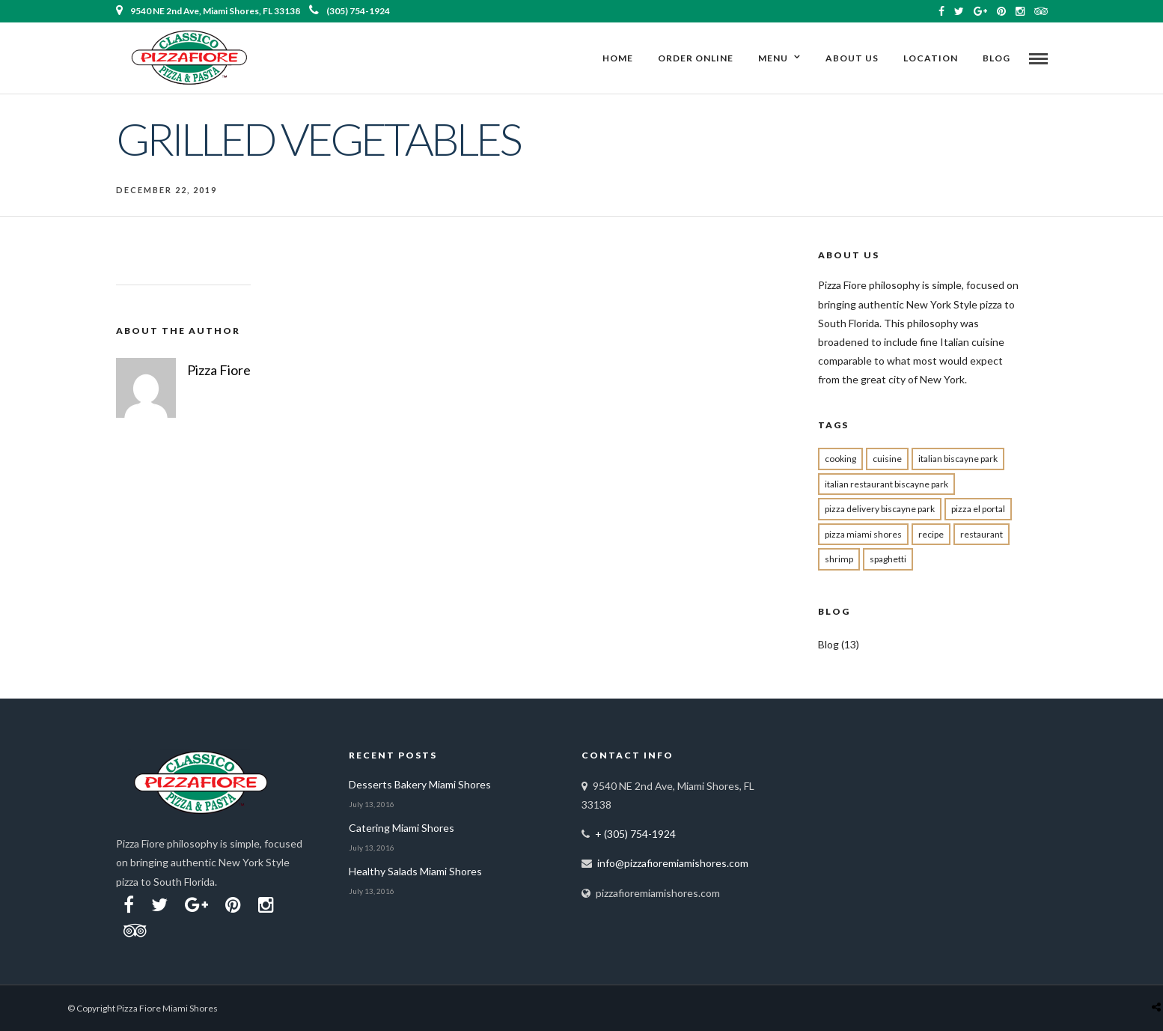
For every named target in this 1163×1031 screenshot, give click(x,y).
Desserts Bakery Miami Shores (420, 784)
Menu (773, 58)
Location (930, 58)
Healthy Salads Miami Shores (415, 871)
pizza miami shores (863, 534)
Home (617, 58)
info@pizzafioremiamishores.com (672, 863)
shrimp (839, 559)
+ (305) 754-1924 (635, 833)
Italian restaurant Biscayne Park (886, 484)
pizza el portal (978, 508)
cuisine (887, 458)
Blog (996, 58)
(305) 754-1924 (349, 10)
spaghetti (888, 559)
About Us (852, 58)
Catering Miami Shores (401, 827)
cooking (840, 458)
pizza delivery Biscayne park (880, 508)
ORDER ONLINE (695, 58)
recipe (931, 534)
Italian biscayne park (958, 458)
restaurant (981, 534)
